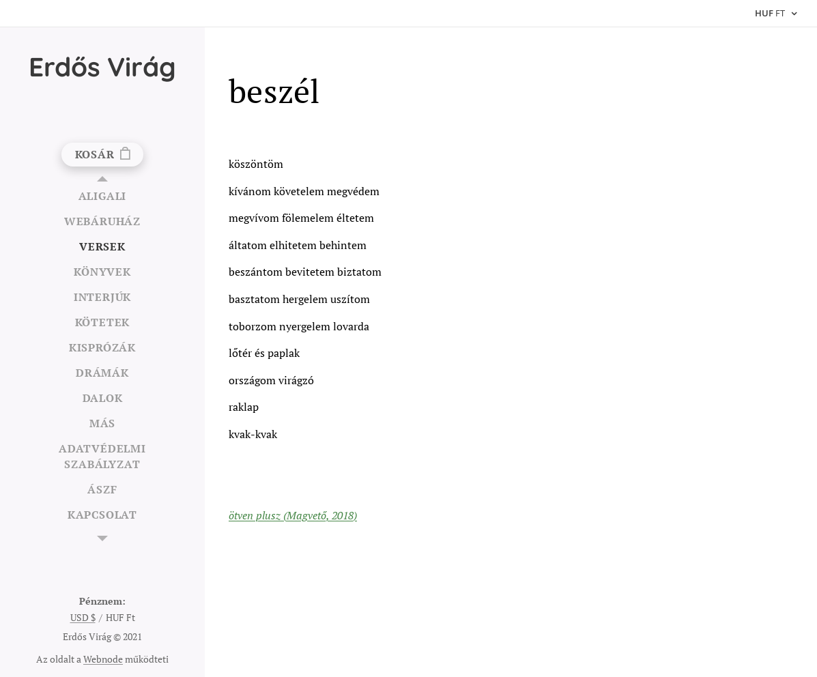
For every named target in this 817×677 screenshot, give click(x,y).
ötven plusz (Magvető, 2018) (293, 515)
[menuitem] (102, 196)
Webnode (103, 658)
